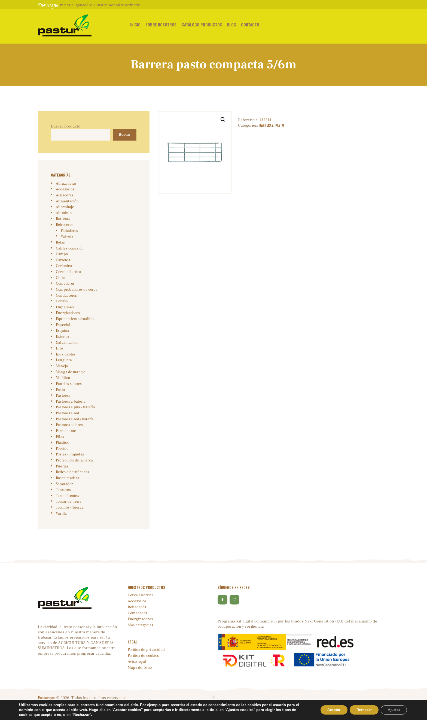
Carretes (62, 263)
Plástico (62, 453)
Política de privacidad (146, 662)
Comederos (65, 288)
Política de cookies (144, 668)
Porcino (62, 459)
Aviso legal (137, 674)
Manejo (61, 373)
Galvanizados (66, 349)
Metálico (62, 385)
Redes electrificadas (71, 483)
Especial (62, 330)
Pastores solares (68, 434)
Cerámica (63, 269)
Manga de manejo (69, 379)
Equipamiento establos (73, 324)
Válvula (66, 239)
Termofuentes (67, 507)
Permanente (65, 440)
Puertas (62, 477)
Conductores (66, 300)
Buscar (124, 135)
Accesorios (64, 190)
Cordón (61, 306)
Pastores (62, 404)
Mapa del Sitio (140, 680)
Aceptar (325, 709)
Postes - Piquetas (69, 465)
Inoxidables (65, 361)
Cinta (60, 282)
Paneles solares (68, 392)
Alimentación (66, 202)
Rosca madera (66, 489)
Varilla (61, 526)
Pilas (59, 446)
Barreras (266, 125)
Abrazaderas (65, 184)
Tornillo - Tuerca (68, 520)
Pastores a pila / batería (73, 416)
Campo (61, 257)
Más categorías (141, 637)
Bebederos (64, 227)
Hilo (59, 355)
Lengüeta (63, 367)
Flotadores (69, 233)
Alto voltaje (64, 208)
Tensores (63, 501)
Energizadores (67, 318)
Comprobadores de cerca (75, 294)
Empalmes (64, 312)
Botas (60, 245)
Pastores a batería (69, 410)
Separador (63, 495)
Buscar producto (65, 126)
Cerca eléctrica (67, 276)
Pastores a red (66, 422)
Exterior (62, 343)
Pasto (280, 125)
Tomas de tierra (68, 514)
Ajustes (392, 709)
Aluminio (63, 214)
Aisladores (64, 196)
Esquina (62, 337)
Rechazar (359, 709)
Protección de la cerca (73, 471)
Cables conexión (68, 251)
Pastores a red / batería (73, 428)
